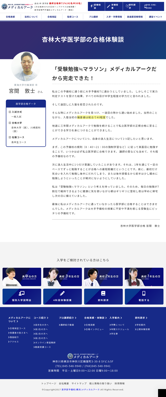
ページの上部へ (162, 393)
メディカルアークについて (19, 319)
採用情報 (120, 383)
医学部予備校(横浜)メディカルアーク (81, 389)
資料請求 (141, 317)
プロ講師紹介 (68, 317)
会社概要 (64, 383)
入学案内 (116, 317)
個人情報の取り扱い (100, 383)
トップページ (48, 383)
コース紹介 (41, 317)
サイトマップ (79, 383)
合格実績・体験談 (95, 317)
